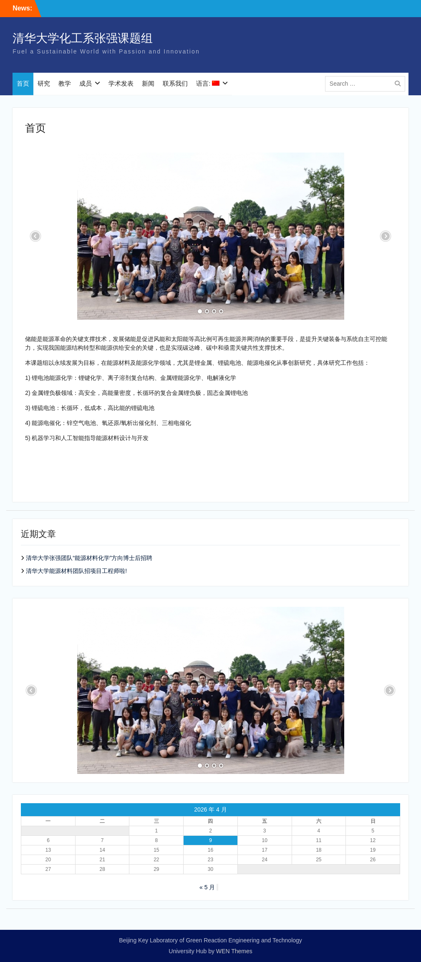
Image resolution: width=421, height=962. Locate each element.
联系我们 (175, 83)
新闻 (148, 83)
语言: (207, 83)
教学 (64, 83)
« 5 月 (207, 887)
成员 (85, 83)
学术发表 (121, 83)
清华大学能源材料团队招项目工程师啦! (76, 571)
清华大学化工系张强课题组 (83, 38)
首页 (23, 83)
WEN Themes (234, 951)
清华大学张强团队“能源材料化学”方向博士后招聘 (89, 558)
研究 (44, 83)
